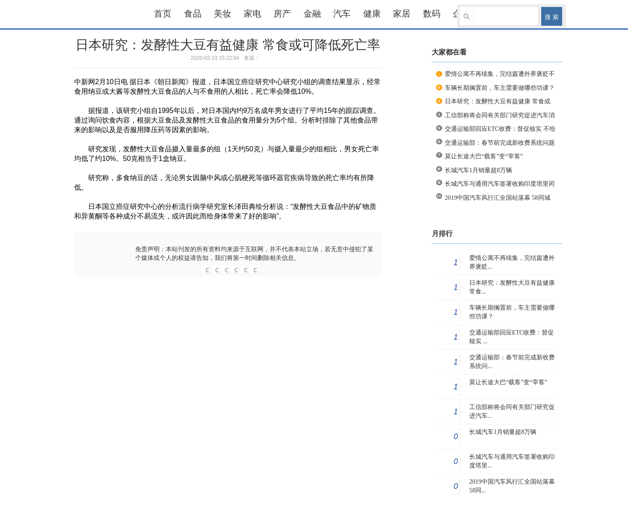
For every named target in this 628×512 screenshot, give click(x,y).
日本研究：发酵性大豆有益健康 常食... (512, 287)
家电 (252, 13)
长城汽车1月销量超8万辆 (478, 170)
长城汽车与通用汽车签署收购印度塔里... (512, 461)
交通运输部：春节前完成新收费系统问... (512, 361)
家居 (401, 13)
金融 (312, 13)
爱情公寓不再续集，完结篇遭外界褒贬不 (500, 74)
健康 (372, 13)
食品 (192, 13)
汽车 (342, 13)
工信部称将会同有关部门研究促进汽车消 (500, 115)
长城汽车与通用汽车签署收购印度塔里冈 (500, 184)
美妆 (222, 13)
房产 (282, 13)
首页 (162, 13)
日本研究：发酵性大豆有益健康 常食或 (497, 101)
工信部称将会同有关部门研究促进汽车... (512, 411)
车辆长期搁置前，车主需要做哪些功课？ (500, 88)
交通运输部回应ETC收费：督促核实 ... (511, 337)
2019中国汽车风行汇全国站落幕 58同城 (497, 198)
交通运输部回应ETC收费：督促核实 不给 (500, 129)
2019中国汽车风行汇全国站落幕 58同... (512, 486)
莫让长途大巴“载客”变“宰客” (484, 156)
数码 (431, 13)
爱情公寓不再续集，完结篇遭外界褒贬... (512, 262)
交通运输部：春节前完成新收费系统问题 (500, 143)
